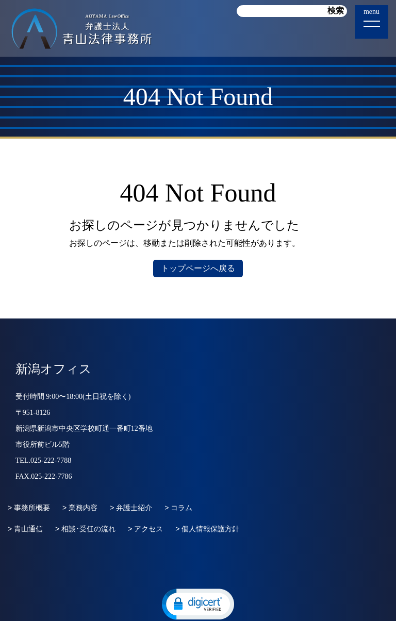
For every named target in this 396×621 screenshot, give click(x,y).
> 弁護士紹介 (131, 507)
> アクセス (145, 529)
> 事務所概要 (29, 507)
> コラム (178, 507)
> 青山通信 (25, 529)
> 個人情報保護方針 (207, 529)
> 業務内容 (79, 507)
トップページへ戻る (198, 268)
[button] (198, 603)
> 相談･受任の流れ (85, 529)
